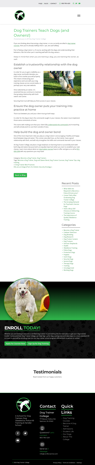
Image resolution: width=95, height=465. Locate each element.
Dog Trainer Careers (71, 239)
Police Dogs (68, 250)
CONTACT (53, 3)
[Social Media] (74, 3)
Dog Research (68, 237)
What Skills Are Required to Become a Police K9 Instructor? (71, 191)
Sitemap (79, 463)
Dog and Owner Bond (41, 160)
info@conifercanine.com (49, 454)
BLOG (46, 3)
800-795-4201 (66, 3)
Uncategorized (69, 268)
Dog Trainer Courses (57, 160)
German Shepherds (70, 243)
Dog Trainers (41, 158)
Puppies (66, 255)
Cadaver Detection (70, 232)
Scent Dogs (68, 257)
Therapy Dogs (68, 263)
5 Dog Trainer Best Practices (25, 165)
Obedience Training (70, 248)
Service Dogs (68, 261)
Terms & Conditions (69, 463)
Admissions (68, 429)
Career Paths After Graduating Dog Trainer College (70, 197)
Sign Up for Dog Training (38, 343)
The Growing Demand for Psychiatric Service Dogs (71, 204)
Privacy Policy (57, 463)
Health (66, 246)
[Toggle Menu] (78, 15)
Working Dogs (68, 270)
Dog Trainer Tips (71, 160)
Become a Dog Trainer (28, 158)
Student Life (68, 431)
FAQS (40, 3)
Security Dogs (68, 259)
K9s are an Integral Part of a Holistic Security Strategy (32, 167)
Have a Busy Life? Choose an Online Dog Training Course (71, 211)
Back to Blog (20, 175)
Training (66, 266)
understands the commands (58, 125)
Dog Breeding (68, 235)
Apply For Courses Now (15, 343)
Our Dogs (67, 434)
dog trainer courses (46, 149)
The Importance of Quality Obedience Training (70, 217)
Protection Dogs (69, 252)
